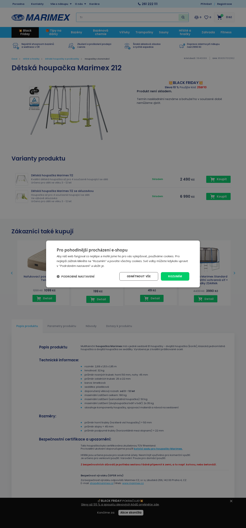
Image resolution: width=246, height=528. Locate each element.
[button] (76, 276)
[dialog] (123, 263)
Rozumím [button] (175, 276)
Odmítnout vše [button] (139, 276)
